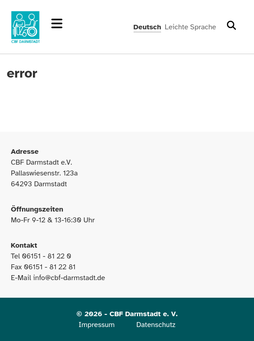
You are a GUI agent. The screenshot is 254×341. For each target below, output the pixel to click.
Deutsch (147, 27)
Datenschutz (155, 324)
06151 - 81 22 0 (46, 256)
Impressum (97, 324)
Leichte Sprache (190, 27)
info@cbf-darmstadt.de (69, 277)
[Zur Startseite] (25, 27)
